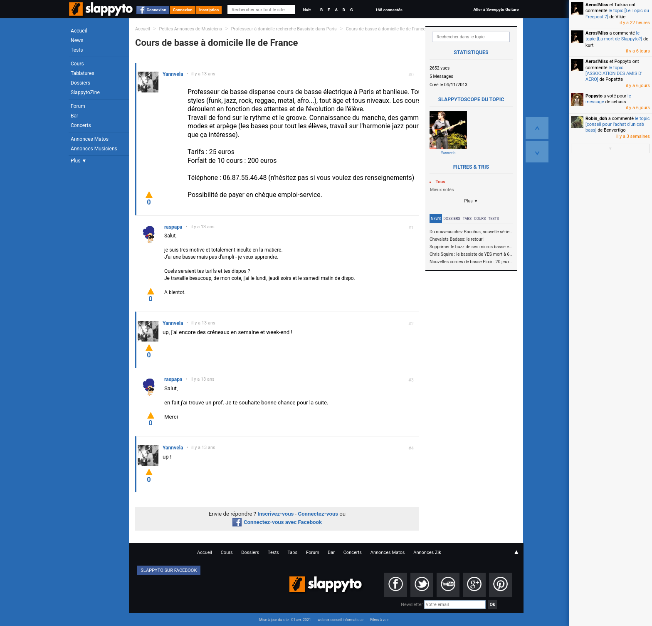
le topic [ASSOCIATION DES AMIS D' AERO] (613, 73)
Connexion (156, 9)
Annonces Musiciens (94, 149)
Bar (74, 116)
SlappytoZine (85, 92)
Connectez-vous (318, 514)
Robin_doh (596, 118)
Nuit (307, 9)
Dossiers (80, 83)
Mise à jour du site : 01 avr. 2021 (285, 620)
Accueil (79, 31)
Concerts (81, 125)
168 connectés (388, 9)
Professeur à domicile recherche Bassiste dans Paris (284, 29)
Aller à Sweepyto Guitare (496, 9)
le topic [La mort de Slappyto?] (613, 36)
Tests (77, 50)
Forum (78, 106)
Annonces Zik (427, 552)
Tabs (467, 219)
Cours (77, 64)
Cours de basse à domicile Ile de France (386, 29)
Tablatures (82, 73)
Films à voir (379, 620)
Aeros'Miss (596, 4)
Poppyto (594, 96)
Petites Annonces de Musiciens (190, 29)
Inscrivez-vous (275, 514)
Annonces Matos (90, 139)
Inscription (209, 9)
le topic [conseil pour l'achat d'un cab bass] (617, 124)
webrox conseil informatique (340, 620)
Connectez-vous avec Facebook (277, 522)
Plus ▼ (78, 161)
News (77, 40)
